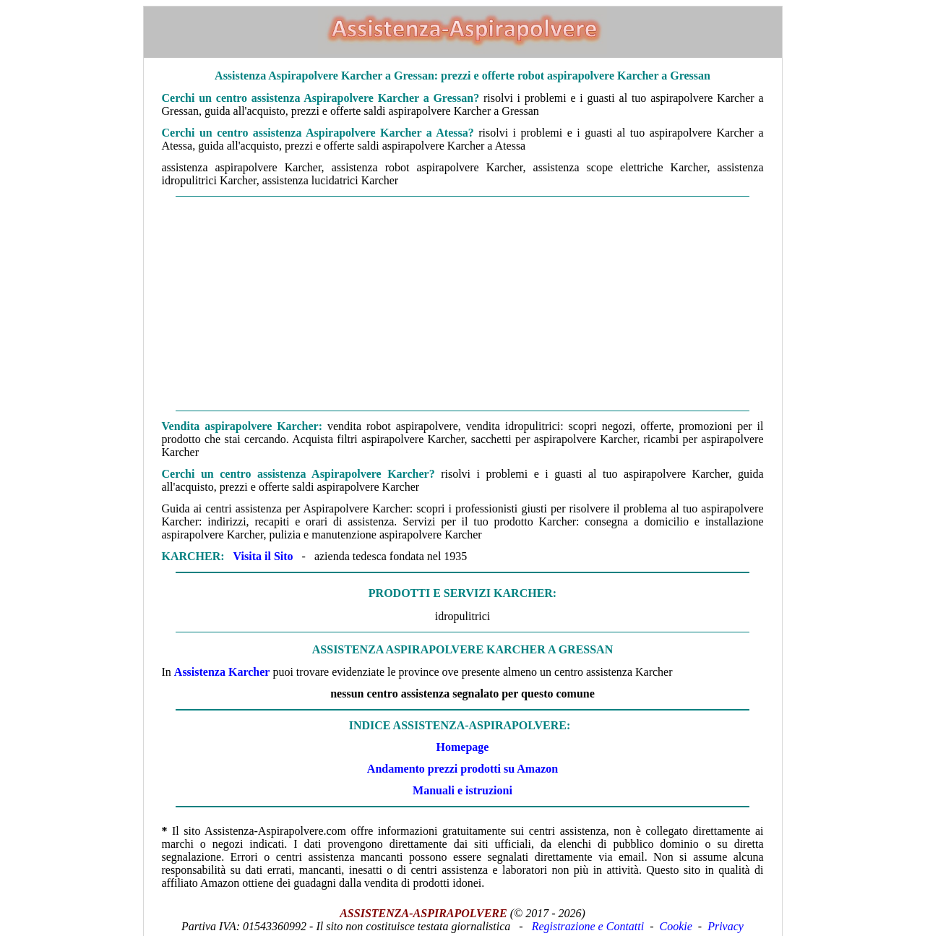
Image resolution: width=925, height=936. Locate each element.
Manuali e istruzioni (462, 790)
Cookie (676, 926)
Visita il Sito (263, 556)
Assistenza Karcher (222, 672)
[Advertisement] (463, 303)
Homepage (462, 747)
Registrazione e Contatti (588, 926)
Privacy (725, 926)
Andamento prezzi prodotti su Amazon (462, 769)
